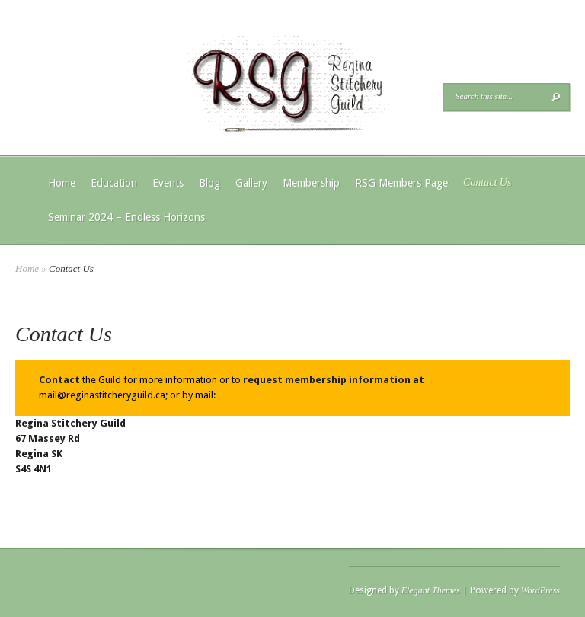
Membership (311, 183)
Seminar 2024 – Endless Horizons (126, 217)
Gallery (251, 183)
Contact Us (487, 182)
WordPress (540, 590)
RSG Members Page (401, 183)
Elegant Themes (430, 590)
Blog (209, 183)
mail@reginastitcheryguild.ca (102, 395)
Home (61, 183)
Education (114, 183)
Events (168, 183)
